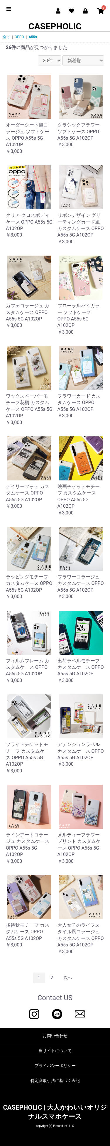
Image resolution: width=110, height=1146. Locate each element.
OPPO (19, 37)
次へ (68, 977)
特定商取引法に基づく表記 (55, 1080)
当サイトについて (55, 1050)
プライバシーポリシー (55, 1065)
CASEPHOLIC (55, 26)
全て (6, 37)
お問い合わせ (55, 1035)
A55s (33, 37)
